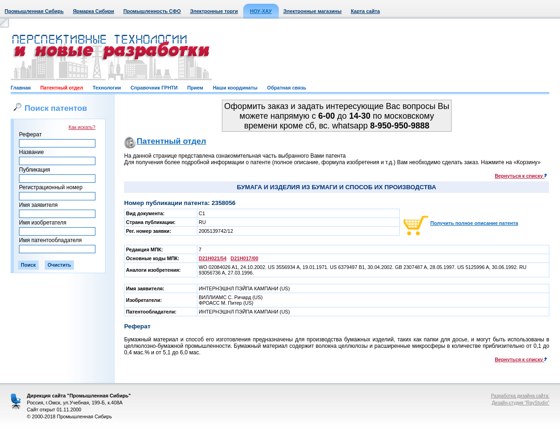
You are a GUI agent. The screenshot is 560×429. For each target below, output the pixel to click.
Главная (21, 87)
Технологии (107, 87)
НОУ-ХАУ (261, 11)
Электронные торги (214, 11)
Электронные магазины (312, 11)
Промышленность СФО (152, 11)
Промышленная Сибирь (34, 11)
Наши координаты (235, 87)
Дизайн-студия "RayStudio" (520, 402)
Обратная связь (286, 87)
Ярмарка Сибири (93, 11)
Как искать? (82, 127)
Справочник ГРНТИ (154, 87)
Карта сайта (365, 11)
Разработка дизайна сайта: (520, 395)
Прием (195, 87)
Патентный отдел (61, 87)
